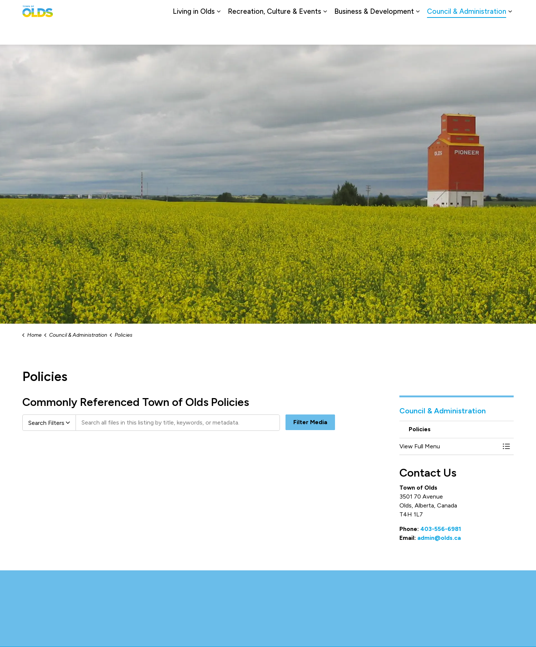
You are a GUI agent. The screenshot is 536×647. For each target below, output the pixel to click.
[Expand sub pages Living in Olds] (218, 33)
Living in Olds (194, 33)
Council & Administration (466, 33)
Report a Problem (471, 11)
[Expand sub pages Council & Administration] (510, 33)
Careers (399, 11)
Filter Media (310, 422)
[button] (449, 446)
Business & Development (374, 33)
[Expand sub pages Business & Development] (417, 33)
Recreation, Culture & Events (274, 33)
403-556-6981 (440, 528)
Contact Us (430, 11)
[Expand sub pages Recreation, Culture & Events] (325, 33)
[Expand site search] (506, 11)
